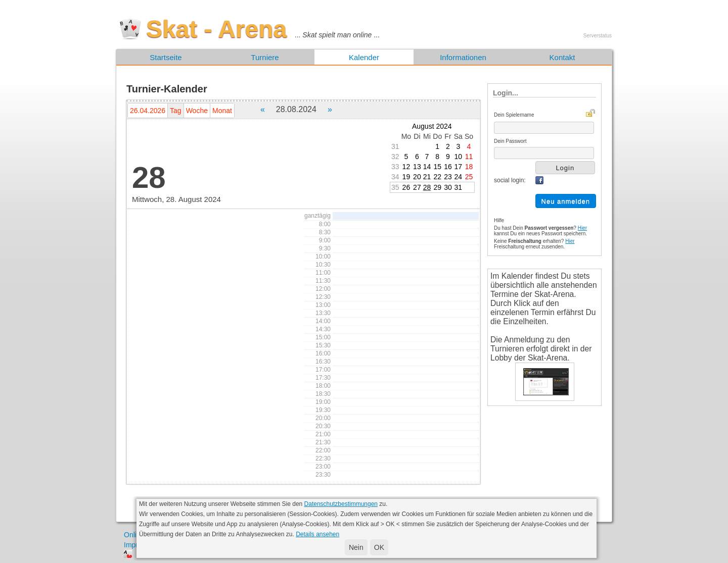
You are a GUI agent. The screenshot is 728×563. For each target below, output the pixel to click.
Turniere (265, 57)
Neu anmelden (565, 201)
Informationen (463, 57)
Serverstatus (597, 35)
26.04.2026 (147, 111)
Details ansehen (317, 534)
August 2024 (432, 126)
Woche (197, 111)
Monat (222, 111)
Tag (175, 111)
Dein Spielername (514, 115)
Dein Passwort (510, 141)
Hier (582, 228)
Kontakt (562, 57)
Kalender (364, 57)
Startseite (165, 57)
